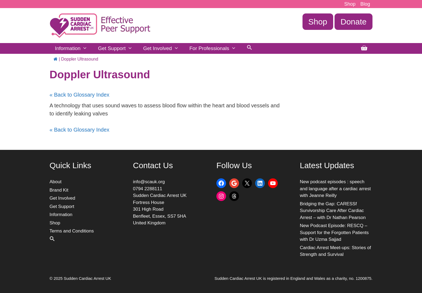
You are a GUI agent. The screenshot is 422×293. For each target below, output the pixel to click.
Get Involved (163, 48)
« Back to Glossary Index (79, 95)
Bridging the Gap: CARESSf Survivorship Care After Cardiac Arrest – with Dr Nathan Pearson (333, 210)
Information (74, 48)
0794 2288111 (147, 188)
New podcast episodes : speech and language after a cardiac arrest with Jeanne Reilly (335, 188)
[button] (249, 48)
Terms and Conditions (72, 231)
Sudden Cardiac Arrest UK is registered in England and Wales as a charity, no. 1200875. (293, 278)
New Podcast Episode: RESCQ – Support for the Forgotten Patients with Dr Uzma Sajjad (334, 232)
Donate (353, 21)
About (55, 181)
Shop (350, 4)
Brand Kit (59, 190)
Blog (365, 4)
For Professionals (215, 48)
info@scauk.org (149, 181)
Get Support (118, 48)
